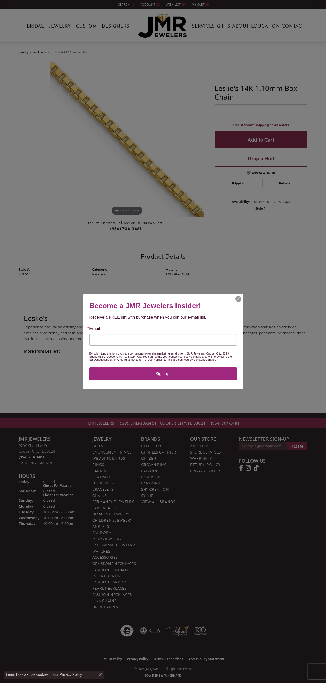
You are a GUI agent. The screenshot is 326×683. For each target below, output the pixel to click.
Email (95, 329)
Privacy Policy (71, 674)
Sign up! (163, 374)
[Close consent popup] (100, 674)
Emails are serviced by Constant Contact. (190, 359)
